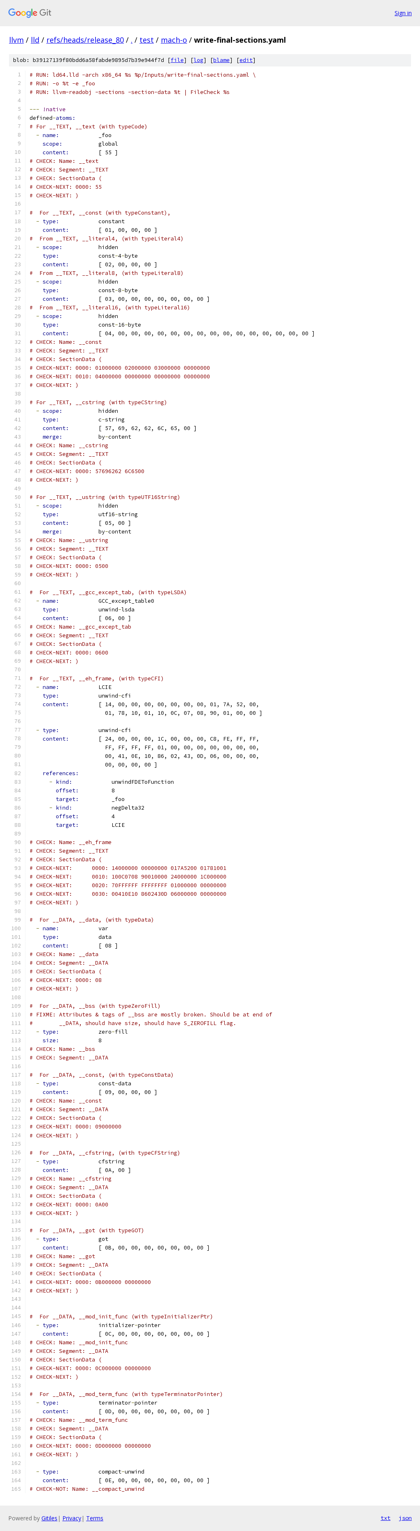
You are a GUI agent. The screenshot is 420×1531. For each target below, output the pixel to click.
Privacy (71, 1518)
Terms (94, 1518)
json (405, 1518)
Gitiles (49, 1518)
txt (385, 1518)
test (146, 40)
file (177, 60)
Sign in (403, 13)
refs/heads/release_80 (85, 40)
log (198, 60)
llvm (16, 40)
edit (246, 60)
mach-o (174, 40)
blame (221, 60)
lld (35, 40)
